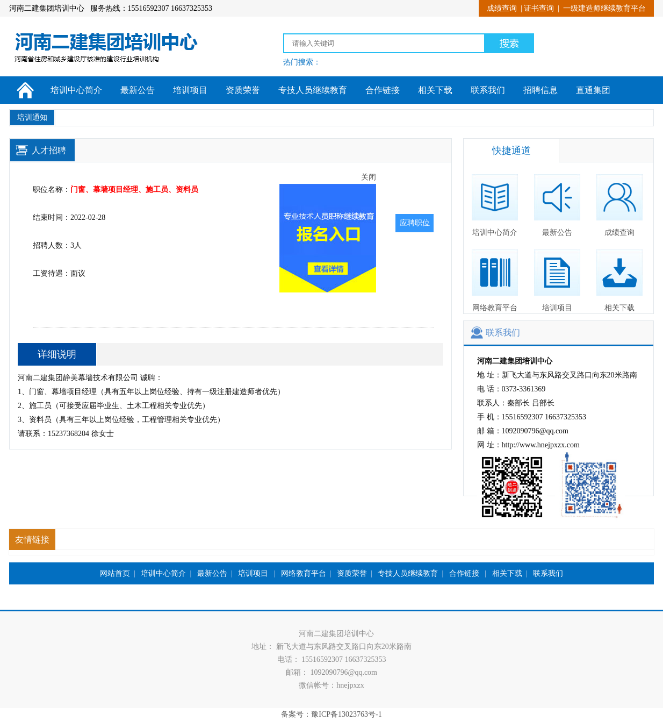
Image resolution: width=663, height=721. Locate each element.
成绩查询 (502, 8)
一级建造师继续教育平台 (604, 8)
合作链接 (382, 90)
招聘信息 (540, 90)
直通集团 (593, 90)
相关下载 (435, 90)
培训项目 (190, 90)
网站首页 (115, 573)
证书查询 (539, 8)
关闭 (371, 180)
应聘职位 (415, 223)
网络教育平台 (495, 280)
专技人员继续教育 (312, 90)
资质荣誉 (243, 90)
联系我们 (488, 90)
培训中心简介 (76, 90)
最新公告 (137, 90)
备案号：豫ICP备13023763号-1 (331, 714)
